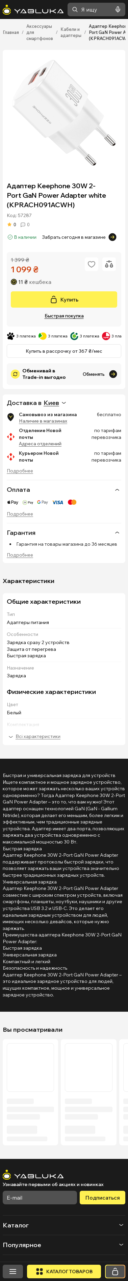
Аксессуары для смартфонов (39, 32)
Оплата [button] (64, 490)
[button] (64, 1225)
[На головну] (33, 10)
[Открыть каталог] (64, 1271)
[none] (64, 489)
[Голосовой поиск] (116, 9)
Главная (11, 32)
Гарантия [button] (64, 532)
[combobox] (96, 9)
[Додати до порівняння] (109, 264)
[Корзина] (115, 1271)
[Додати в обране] (91, 264)
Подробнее (20, 471)
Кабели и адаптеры (70, 32)
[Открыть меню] (13, 1271)
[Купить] (64, 299)
